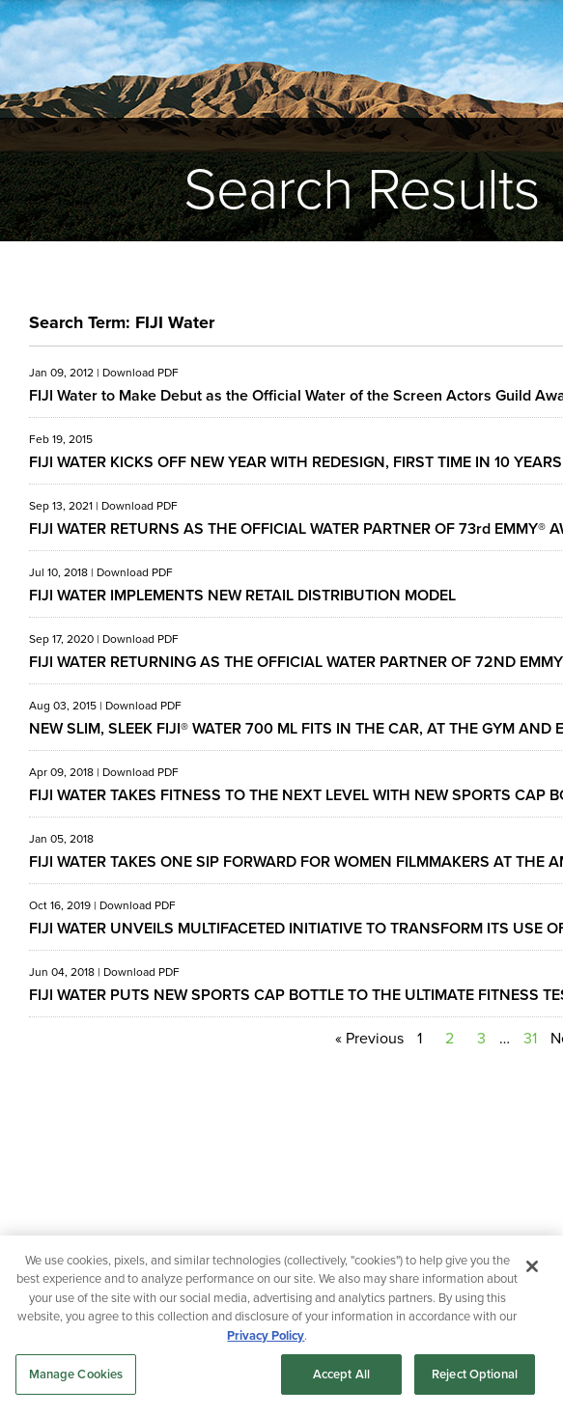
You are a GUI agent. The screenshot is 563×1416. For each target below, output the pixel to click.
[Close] (532, 1266)
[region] (281, 1326)
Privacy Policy (265, 1335)
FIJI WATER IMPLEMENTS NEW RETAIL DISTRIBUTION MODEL (242, 595)
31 (530, 1038)
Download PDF (140, 372)
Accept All (341, 1374)
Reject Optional (475, 1374)
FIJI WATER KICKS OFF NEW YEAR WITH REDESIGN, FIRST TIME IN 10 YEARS (295, 462)
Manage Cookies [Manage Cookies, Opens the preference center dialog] (76, 1374)
